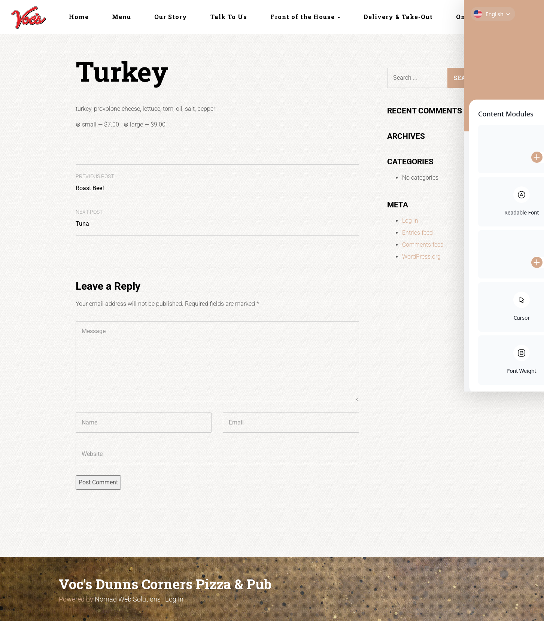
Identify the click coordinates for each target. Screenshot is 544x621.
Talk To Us (228, 17)
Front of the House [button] (305, 17)
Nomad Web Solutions (128, 599)
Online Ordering (483, 17)
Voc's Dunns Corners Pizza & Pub (165, 584)
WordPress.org (421, 256)
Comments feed (423, 244)
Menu (121, 17)
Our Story (170, 17)
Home (79, 17)
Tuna (89, 218)
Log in (410, 220)
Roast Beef (95, 182)
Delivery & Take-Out (398, 17)
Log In (174, 599)
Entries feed (417, 232)
